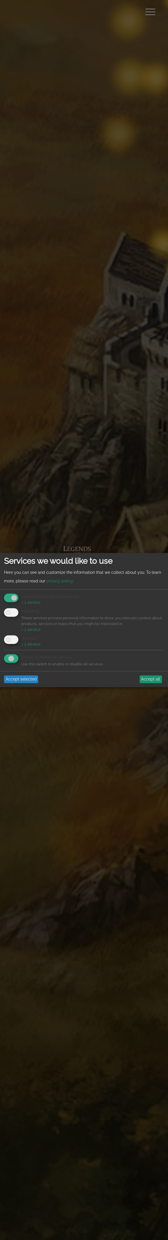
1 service (30, 602)
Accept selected (21, 679)
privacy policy (59, 581)
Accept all (150, 679)
